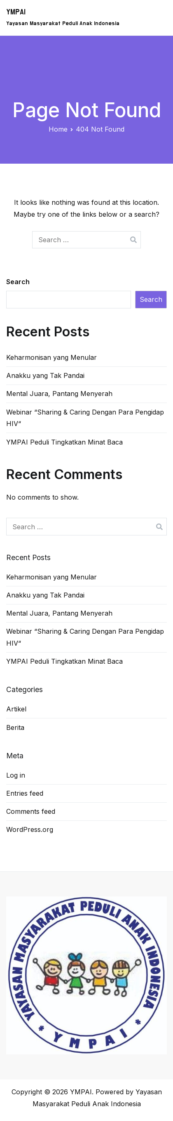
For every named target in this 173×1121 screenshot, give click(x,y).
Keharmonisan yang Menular (51, 357)
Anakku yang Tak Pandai (45, 375)
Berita (15, 727)
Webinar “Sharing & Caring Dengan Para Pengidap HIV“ (85, 418)
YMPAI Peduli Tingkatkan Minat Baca (64, 442)
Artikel (16, 709)
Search (18, 282)
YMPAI (16, 12)
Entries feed (24, 793)
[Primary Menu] (157, 17)
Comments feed (30, 811)
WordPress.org (29, 829)
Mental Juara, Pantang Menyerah (59, 393)
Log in (15, 775)
